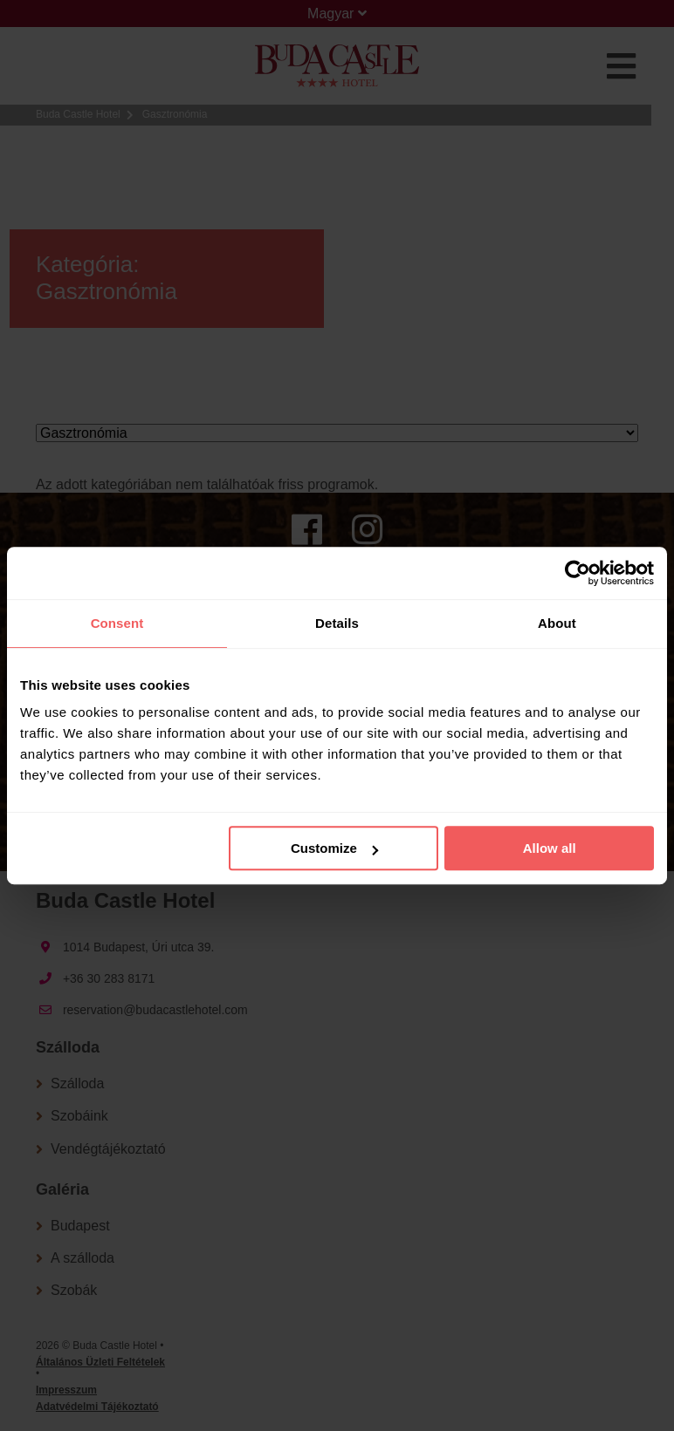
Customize (334, 848)
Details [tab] (337, 623)
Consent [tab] (117, 623)
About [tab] (557, 623)
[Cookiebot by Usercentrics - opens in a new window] (577, 573)
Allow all (549, 848)
